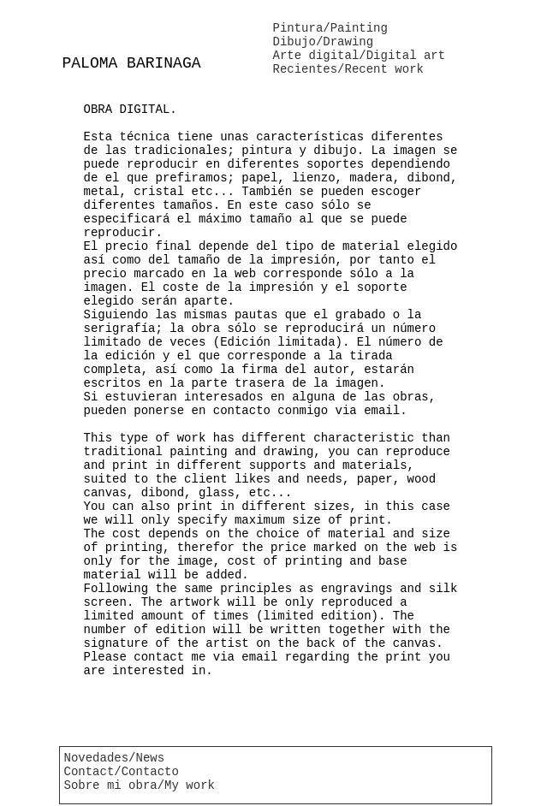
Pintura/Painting (330, 28)
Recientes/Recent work (348, 69)
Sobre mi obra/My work (139, 785)
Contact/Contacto (121, 772)
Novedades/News (114, 758)
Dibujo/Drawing (323, 42)
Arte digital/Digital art (359, 55)
